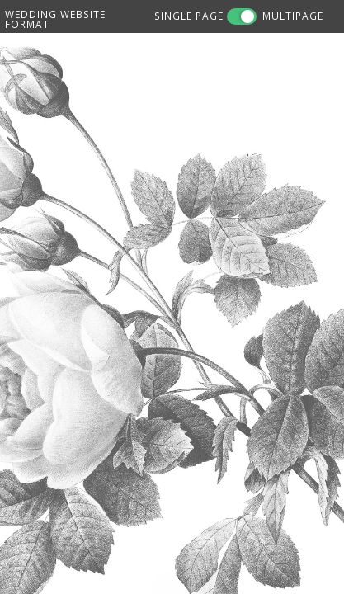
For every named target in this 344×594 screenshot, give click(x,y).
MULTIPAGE (292, 15)
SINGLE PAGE (189, 15)
